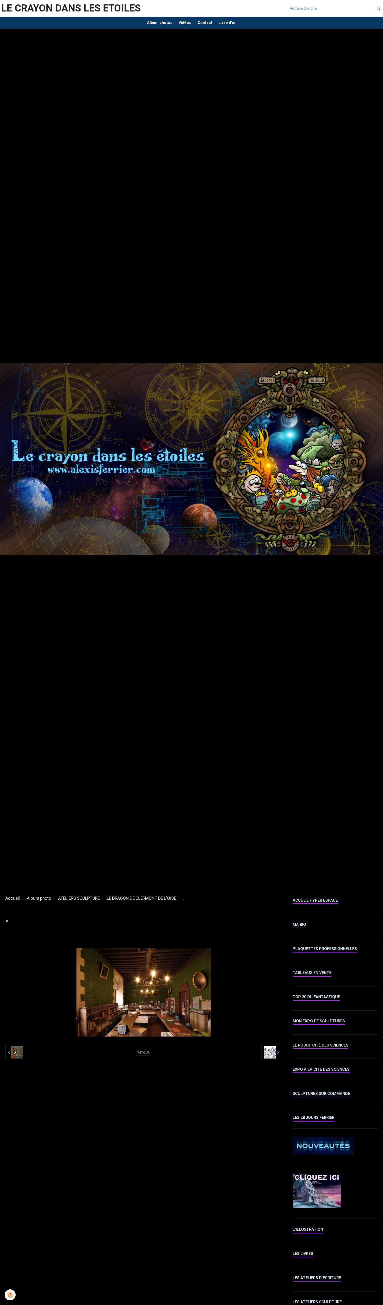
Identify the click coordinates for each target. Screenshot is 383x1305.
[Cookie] (10, 1294)
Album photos (158, 23)
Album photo (39, 899)
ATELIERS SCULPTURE (79, 899)
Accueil (12, 899)
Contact (205, 23)
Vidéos (184, 23)
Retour (144, 1054)
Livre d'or (229, 23)
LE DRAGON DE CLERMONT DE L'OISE (141, 899)
